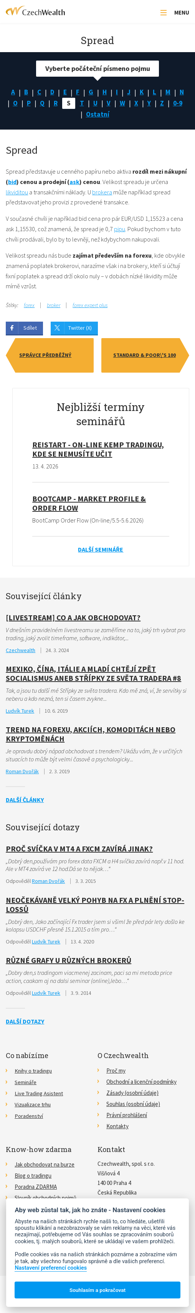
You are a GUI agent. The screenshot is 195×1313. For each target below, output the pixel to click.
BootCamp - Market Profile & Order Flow (89, 504)
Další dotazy (25, 1023)
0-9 (81, 115)
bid (12, 183)
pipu (119, 230)
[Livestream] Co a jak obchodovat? (73, 619)
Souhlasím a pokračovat (97, 1290)
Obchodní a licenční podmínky (141, 1083)
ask (74, 183)
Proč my (116, 1072)
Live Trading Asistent (40, 1094)
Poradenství (29, 1116)
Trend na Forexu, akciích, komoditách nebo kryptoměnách (90, 735)
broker (53, 306)
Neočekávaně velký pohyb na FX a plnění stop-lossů (95, 906)
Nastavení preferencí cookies (51, 1268)
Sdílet (30, 329)
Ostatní (107, 115)
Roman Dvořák (22, 772)
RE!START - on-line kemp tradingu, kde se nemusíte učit (98, 450)
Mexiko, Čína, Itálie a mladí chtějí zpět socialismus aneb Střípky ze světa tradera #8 (93, 675)
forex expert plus (90, 306)
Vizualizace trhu (33, 1105)
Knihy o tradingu (34, 1072)
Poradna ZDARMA (36, 1188)
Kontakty (117, 1127)
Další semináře (100, 551)
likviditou (17, 193)
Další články (25, 801)
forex (29, 306)
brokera (102, 193)
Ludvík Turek (20, 712)
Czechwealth (20, 651)
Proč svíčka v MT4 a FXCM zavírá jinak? (79, 850)
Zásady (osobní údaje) (132, 1094)
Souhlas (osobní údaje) (133, 1105)
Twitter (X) (80, 329)
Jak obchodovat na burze (44, 1166)
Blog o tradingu (33, 1177)
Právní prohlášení (126, 1116)
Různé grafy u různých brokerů (68, 962)
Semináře (26, 1083)
